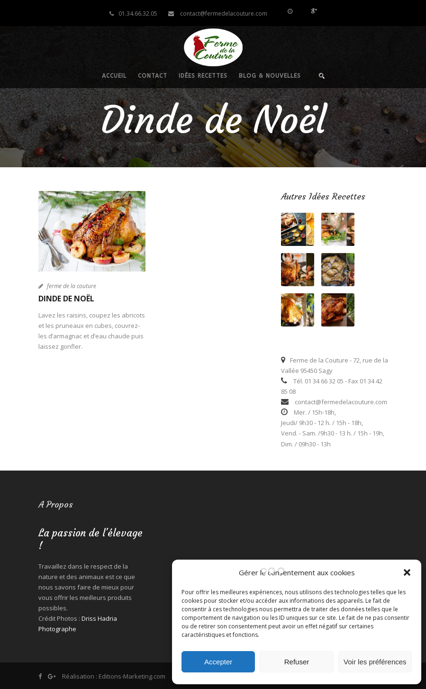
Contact (152, 76)
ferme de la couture (71, 286)
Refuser (296, 662)
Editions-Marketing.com (132, 676)
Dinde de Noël (66, 298)
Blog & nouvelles (270, 76)
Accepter (218, 662)
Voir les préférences (375, 662)
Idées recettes (203, 76)
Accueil (114, 76)
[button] (407, 572)
